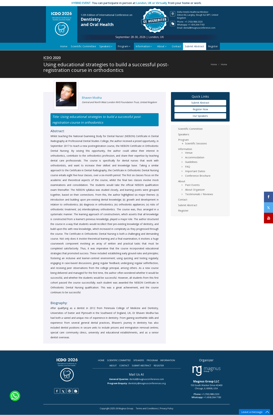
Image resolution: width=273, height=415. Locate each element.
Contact (177, 46)
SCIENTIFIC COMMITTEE (119, 360)
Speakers (107, 46)
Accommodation (194, 157)
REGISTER (159, 365)
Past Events (192, 185)
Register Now (200, 109)
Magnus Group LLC (206, 381)
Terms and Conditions (147, 408)
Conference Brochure (197, 176)
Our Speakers (200, 116)
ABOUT (113, 365)
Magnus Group (126, 408)
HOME (101, 360)
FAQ (187, 166)
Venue (189, 152)
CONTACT (124, 365)
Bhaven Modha (92, 98)
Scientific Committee (83, 46)
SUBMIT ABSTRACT (141, 365)
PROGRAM (152, 360)
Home (64, 46)
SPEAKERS (138, 360)
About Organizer (195, 189)
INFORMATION (167, 360)
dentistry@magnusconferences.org (147, 383)
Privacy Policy (166, 408)
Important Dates (195, 171)
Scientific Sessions (196, 143)
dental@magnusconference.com (199, 27)
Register (213, 46)
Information (144, 46)
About (163, 46)
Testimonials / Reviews (199, 194)
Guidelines (191, 162)
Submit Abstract (194, 46)
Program (124, 46)
